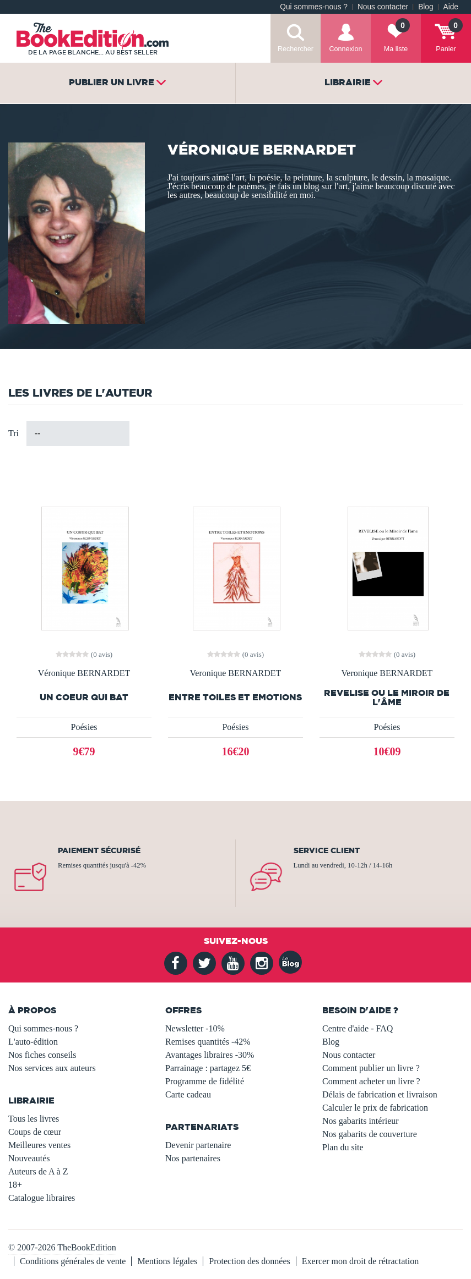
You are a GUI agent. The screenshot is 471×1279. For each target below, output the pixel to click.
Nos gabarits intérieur (360, 1121)
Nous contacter (383, 7)
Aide (450, 7)
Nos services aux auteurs (52, 1068)
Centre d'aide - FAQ (357, 1028)
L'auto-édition (33, 1041)
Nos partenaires (192, 1158)
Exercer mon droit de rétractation (360, 1261)
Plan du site (343, 1147)
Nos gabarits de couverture (369, 1134)
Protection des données (249, 1261)
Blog (425, 7)
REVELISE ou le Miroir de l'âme (387, 697)
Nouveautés (29, 1158)
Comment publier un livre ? (371, 1068)
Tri (13, 433)
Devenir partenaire (198, 1145)
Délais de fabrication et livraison (379, 1094)
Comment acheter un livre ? (371, 1081)
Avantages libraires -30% (209, 1055)
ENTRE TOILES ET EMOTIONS (235, 697)
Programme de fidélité (204, 1081)
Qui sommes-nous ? (314, 7)
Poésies (84, 727)
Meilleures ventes (39, 1145)
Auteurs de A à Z (38, 1171)
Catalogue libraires (41, 1198)
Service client (327, 850)
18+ (15, 1184)
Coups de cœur (34, 1132)
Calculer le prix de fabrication (375, 1107)
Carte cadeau (188, 1094)
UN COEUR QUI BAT (84, 697)
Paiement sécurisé (99, 850)
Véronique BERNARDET (84, 673)
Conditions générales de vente (73, 1261)
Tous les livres (33, 1118)
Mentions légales (167, 1261)
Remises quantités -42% (208, 1041)
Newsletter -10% (195, 1028)
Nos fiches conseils (42, 1055)
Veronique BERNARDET (235, 673)
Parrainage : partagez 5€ (208, 1068)
